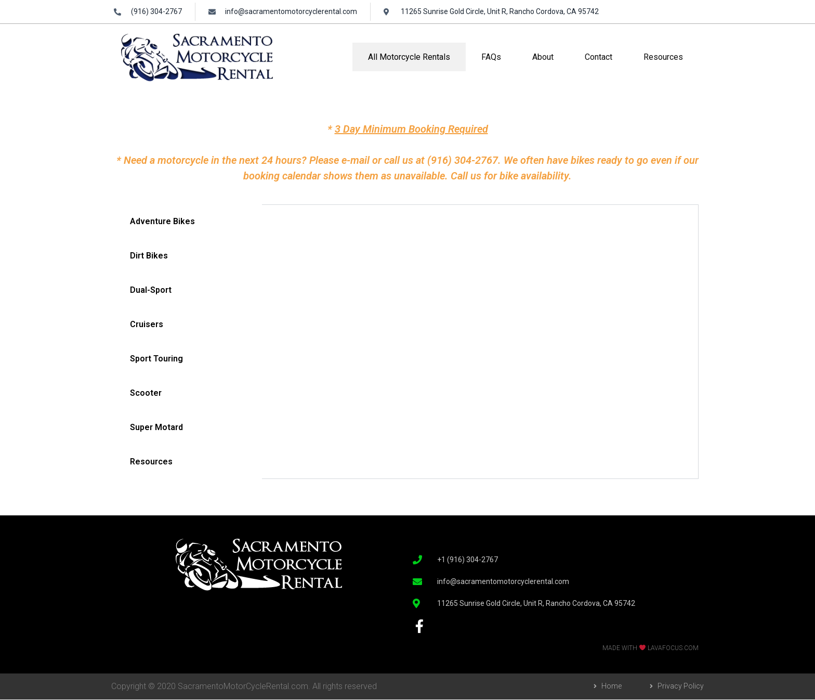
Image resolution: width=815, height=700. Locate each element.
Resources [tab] (151, 461)
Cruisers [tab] (146, 324)
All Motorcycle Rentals (409, 57)
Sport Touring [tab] (156, 359)
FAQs (491, 57)
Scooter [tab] (146, 393)
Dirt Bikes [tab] (149, 256)
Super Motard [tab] (156, 427)
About (543, 57)
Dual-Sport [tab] (151, 290)
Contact (598, 57)
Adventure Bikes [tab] (162, 221)
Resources (663, 57)
